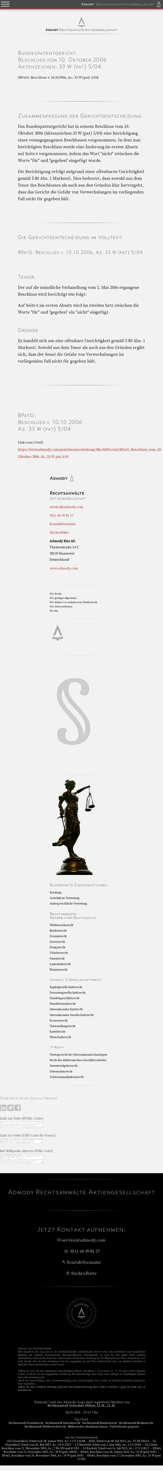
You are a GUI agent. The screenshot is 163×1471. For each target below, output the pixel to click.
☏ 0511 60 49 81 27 (81, 1257)
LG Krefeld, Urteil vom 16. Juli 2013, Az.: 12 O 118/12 (116, 1454)
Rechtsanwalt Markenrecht (99, 1428)
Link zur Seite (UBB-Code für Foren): (28, 1137)
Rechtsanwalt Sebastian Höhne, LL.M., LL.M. (82, 1411)
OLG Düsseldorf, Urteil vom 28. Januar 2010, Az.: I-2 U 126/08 (46, 1446)
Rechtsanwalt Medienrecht (136, 1428)
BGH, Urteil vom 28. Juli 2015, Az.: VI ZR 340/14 (119, 1446)
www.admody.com (64, 568)
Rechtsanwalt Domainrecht (26, 1428)
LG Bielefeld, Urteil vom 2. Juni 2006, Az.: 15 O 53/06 (108, 1450)
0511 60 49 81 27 (61, 515)
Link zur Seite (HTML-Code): (22, 1118)
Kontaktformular (63, 524)
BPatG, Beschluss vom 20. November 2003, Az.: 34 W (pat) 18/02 (43, 1461)
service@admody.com (66, 507)
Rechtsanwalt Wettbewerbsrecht (45, 1432)
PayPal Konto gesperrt (124, 1432)
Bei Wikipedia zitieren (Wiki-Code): (26, 1154)
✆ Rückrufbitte (81, 1279)
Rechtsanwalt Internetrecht (62, 1428)
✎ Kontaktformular (81, 1268)
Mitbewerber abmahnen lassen (88, 1432)
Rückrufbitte (59, 532)
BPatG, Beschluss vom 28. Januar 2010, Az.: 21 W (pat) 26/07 (118, 1457)
